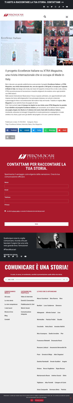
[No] (71, 398)
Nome (6, 182)
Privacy (7, 205)
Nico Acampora (42, 333)
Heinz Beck (49, 326)
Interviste (25, 124)
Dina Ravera (54, 298)
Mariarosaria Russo (43, 376)
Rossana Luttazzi (42, 347)
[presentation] (18, 218)
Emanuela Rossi (56, 340)
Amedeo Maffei (59, 326)
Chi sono (7, 297)
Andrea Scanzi (56, 376)
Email (6, 190)
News (36, 122)
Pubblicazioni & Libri (27, 304)
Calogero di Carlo (60, 382)
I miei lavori (8, 308)
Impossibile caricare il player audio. (36, 279)
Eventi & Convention (27, 300)
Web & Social (25, 308)
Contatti (7, 319)
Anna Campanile (42, 389)
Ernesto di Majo (47, 354)
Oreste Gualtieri (55, 361)
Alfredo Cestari (51, 312)
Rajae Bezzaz (60, 368)
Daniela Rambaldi (42, 361)
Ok (32, 400)
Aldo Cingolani (58, 354)
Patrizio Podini (50, 319)
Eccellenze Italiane (54, 84)
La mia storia (9, 300)
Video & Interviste (27, 297)
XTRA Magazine (54, 105)
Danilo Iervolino (54, 333)
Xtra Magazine (37, 124)
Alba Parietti (49, 382)
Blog (6, 316)
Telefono (7, 197)
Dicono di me (9, 312)
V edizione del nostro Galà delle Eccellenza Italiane (43, 110)
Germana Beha (54, 389)
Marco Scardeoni (42, 298)
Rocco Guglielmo (48, 368)
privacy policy (16, 211)
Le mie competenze (11, 304)
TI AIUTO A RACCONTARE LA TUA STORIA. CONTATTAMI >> (34, 2)
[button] (66, 16)
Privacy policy (39, 400)
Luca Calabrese (49, 305)
